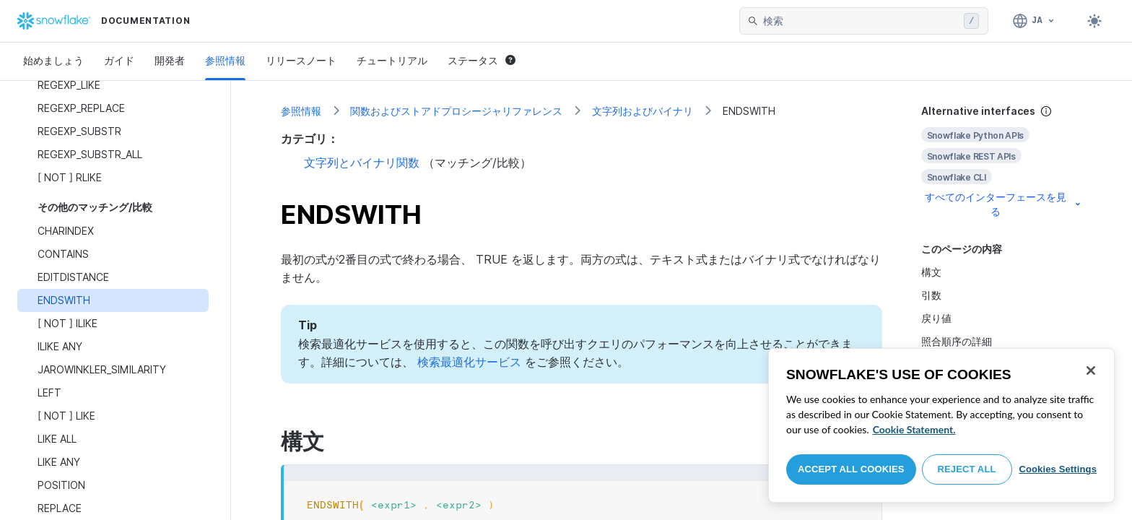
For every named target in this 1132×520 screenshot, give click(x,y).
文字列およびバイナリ (642, 111)
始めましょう (53, 60)
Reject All (967, 469)
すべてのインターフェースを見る (1004, 204)
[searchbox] (860, 21)
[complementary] (1002, 161)
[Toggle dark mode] (1094, 20)
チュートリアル (392, 60)
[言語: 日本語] (1034, 20)
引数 (931, 295)
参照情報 (225, 60)
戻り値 (936, 318)
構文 (931, 272)
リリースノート (301, 60)
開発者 (169, 60)
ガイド (119, 60)
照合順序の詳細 (956, 341)
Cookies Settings (1058, 469)
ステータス (481, 60)
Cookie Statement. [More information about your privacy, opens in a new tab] (914, 429)
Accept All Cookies (851, 469)
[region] (941, 425)
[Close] (1091, 370)
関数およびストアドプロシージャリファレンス (456, 111)
